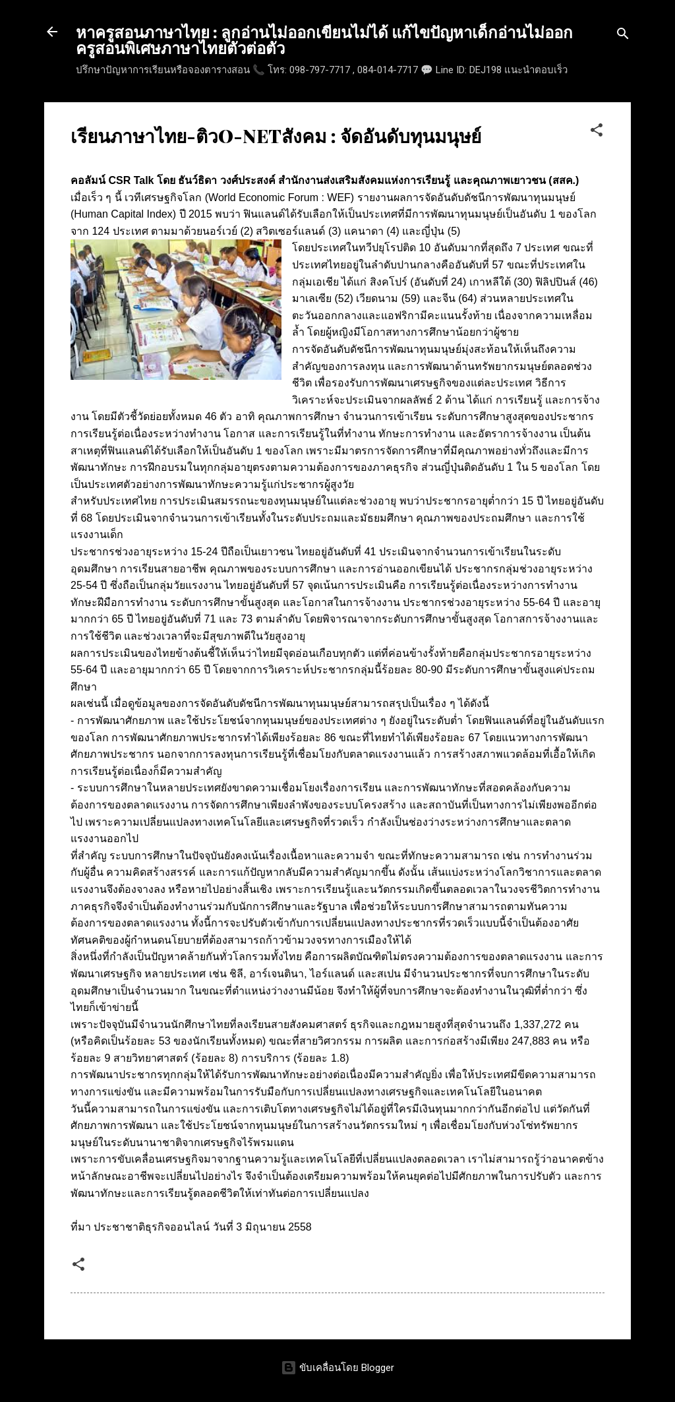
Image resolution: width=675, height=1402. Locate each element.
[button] (596, 132)
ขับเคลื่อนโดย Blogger (337, 1368)
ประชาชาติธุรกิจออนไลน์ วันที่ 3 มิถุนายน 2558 (202, 1227)
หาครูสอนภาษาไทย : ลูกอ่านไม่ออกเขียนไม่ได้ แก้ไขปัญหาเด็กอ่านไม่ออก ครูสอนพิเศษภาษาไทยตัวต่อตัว (324, 39)
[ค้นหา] (623, 36)
